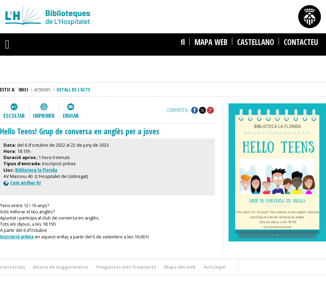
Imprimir (44, 116)
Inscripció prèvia (17, 236)
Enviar (71, 116)
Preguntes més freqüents (126, 267)
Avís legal (214, 267)
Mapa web (211, 42)
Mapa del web (180, 267)
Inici (23, 89)
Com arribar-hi (22, 182)
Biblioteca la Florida (36, 170)
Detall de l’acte (73, 89)
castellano (255, 42)
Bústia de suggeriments (61, 267)
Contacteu (301, 42)
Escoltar (14, 116)
